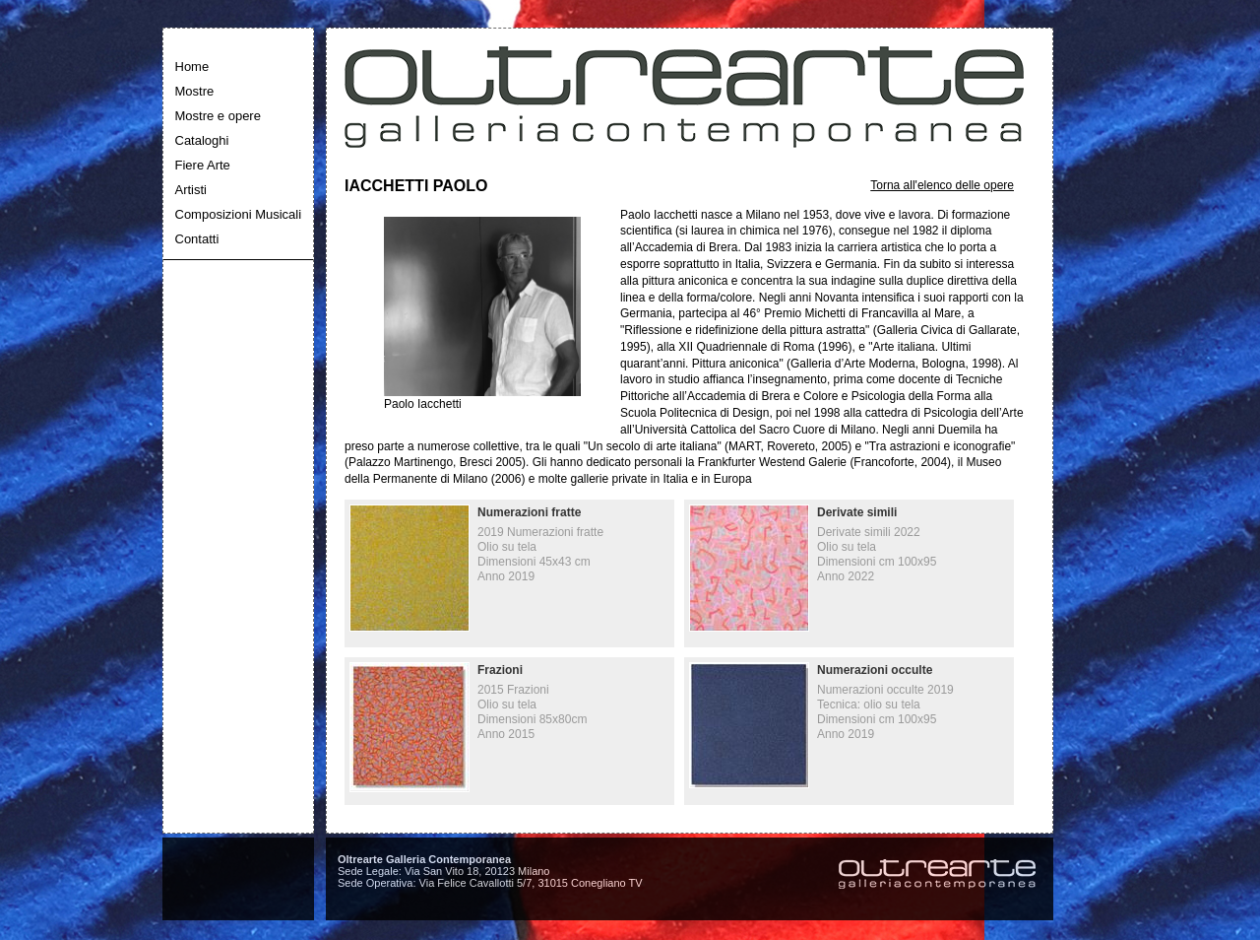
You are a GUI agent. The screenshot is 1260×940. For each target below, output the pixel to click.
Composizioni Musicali (238, 214)
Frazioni (500, 670)
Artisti (191, 189)
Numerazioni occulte (874, 670)
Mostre (195, 91)
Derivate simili (857, 512)
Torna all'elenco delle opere (942, 185)
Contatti (197, 239)
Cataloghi (202, 140)
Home (192, 66)
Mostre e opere (218, 115)
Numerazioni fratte (529, 512)
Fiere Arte (202, 165)
